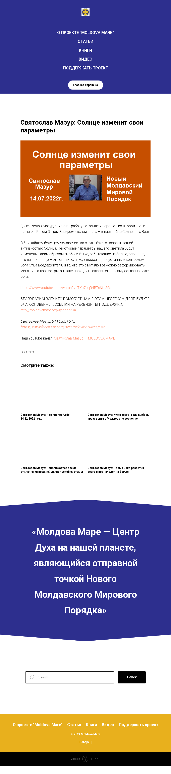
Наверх (85, 750)
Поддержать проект (138, 732)
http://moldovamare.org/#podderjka (49, 315)
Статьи (74, 732)
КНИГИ (85, 50)
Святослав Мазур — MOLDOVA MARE (85, 343)
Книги (91, 732)
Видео (108, 732)
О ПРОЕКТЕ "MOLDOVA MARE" (85, 32)
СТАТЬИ (85, 41)
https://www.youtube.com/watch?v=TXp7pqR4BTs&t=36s (66, 292)
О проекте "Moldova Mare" (37, 732)
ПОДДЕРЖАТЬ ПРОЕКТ (85, 68)
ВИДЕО (85, 59)
